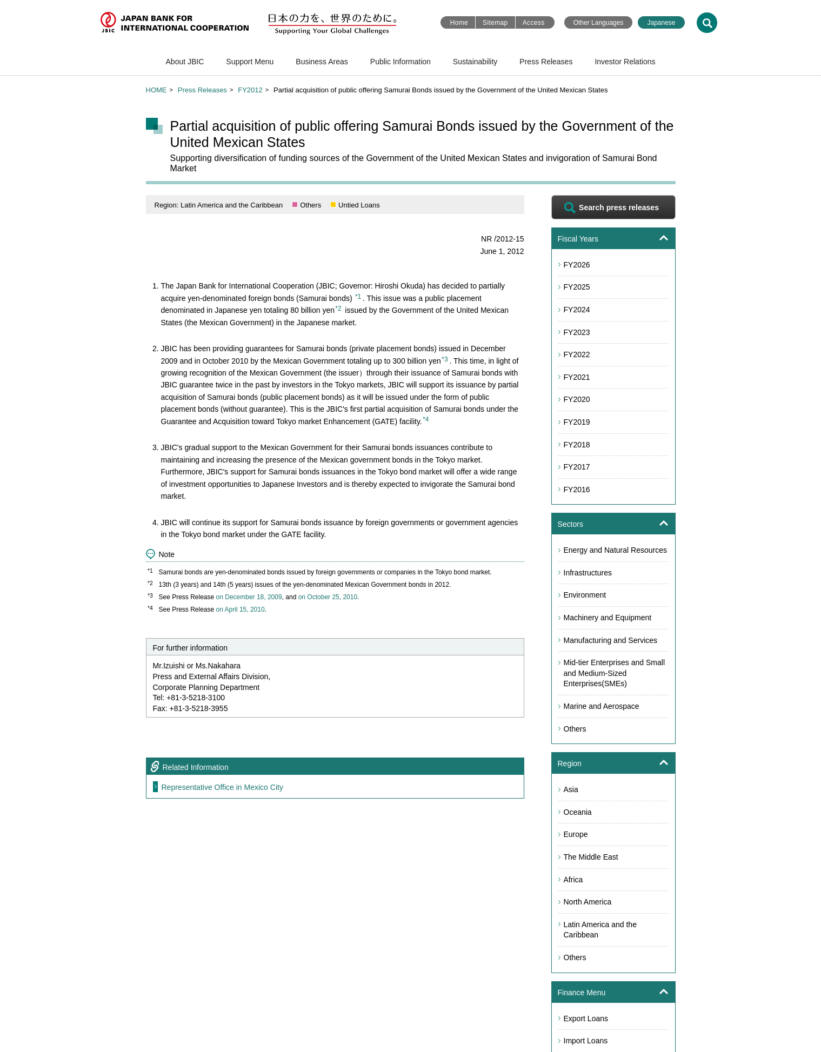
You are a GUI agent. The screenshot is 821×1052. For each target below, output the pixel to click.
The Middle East (591, 857)
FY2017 (577, 467)
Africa (573, 879)
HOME (156, 90)
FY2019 (577, 422)
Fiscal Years (578, 238)
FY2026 (577, 264)
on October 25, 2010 (327, 597)
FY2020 (577, 399)
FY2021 (577, 377)
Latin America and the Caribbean (600, 930)
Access (534, 22)
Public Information (400, 61)
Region (570, 763)
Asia (571, 789)
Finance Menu (582, 992)
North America (588, 901)
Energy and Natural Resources (615, 550)
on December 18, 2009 (249, 597)
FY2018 (577, 444)
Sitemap (495, 22)
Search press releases (619, 207)
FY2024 (577, 309)
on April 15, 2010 (240, 609)
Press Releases (545, 61)
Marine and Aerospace (601, 706)
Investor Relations (625, 61)
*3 (445, 359)
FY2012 (250, 90)
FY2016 (577, 489)
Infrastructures (588, 572)
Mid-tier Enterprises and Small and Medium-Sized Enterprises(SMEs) (614, 673)
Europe (576, 834)
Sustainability (475, 61)
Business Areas (322, 61)
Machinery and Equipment (608, 617)
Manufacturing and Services (611, 640)
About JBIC (185, 61)
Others (575, 729)
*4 (426, 419)
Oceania (578, 812)
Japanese (661, 22)
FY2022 (577, 354)
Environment (585, 595)
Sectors (570, 524)
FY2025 (577, 287)
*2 (338, 308)
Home (459, 22)
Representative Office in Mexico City (222, 787)
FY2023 (577, 332)
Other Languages (598, 22)
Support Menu (249, 61)
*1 (358, 296)
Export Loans (586, 1018)
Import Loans (586, 1040)
